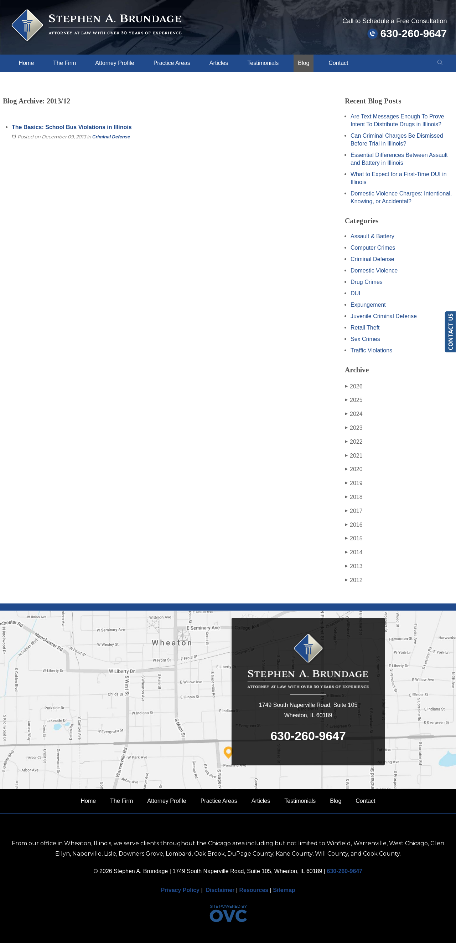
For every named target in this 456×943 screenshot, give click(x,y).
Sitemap (284, 890)
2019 (354, 483)
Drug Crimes (367, 282)
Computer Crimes (373, 248)
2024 (354, 414)
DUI (356, 293)
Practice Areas (172, 63)
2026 (354, 387)
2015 (354, 539)
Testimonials (263, 63)
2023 (354, 428)
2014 (354, 552)
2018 (354, 497)
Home (26, 63)
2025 (354, 400)
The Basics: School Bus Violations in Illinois (72, 127)
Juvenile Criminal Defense (384, 316)
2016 (354, 525)
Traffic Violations (371, 350)
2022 (354, 442)
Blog (303, 63)
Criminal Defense (111, 136)
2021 (354, 456)
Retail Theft (365, 328)
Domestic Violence (374, 270)
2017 (354, 511)
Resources (253, 890)
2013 (354, 566)
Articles (218, 63)
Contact (338, 63)
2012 (354, 580)
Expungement (368, 305)
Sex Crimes (365, 339)
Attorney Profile (114, 63)
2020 (354, 469)
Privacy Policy (180, 890)
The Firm (64, 63)
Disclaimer (220, 890)
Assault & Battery (372, 236)
